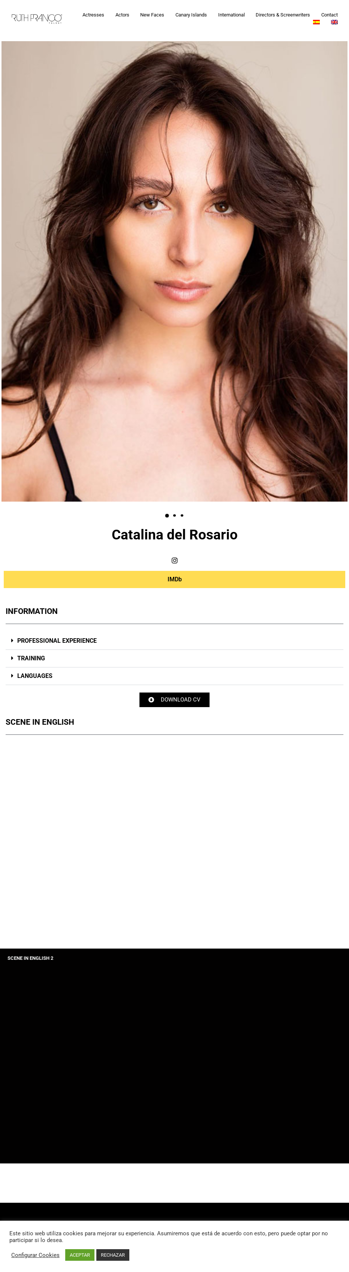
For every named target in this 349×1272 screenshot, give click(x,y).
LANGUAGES (34, 675)
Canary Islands (191, 15)
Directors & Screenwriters (283, 15)
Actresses (93, 15)
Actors (122, 15)
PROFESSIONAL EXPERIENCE (56, 640)
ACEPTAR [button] (80, 1255)
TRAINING (30, 658)
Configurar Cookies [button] (35, 1255)
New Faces (152, 15)
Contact (329, 15)
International (231, 15)
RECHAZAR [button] (113, 1255)
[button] (167, 515)
